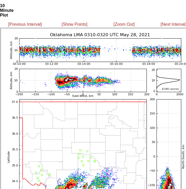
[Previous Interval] (25, 24)
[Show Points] (74, 24)
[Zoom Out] (124, 24)
